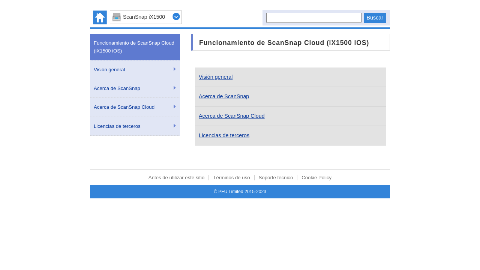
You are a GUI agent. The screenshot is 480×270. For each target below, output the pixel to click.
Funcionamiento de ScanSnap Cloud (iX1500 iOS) (134, 47)
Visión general (109, 69)
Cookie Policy (317, 177)
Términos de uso (231, 177)
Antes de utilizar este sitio (176, 177)
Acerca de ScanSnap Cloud (124, 107)
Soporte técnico (276, 177)
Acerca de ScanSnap (117, 88)
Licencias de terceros (117, 126)
